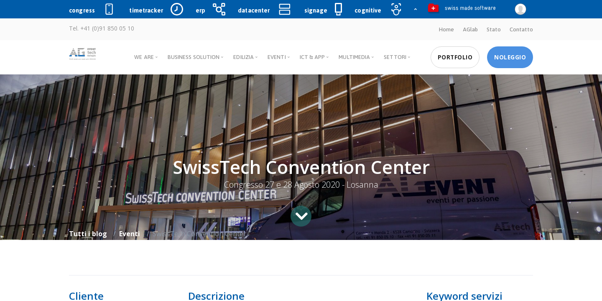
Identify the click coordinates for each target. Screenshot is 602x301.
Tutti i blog (88, 233)
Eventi (129, 233)
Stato (494, 29)
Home (446, 29)
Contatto (521, 29)
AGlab (470, 29)
